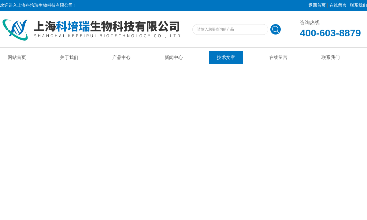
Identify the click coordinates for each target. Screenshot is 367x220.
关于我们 (69, 57)
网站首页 (17, 57)
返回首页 (317, 5)
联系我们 (358, 5)
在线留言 (338, 5)
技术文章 (226, 57)
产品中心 (121, 57)
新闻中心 (174, 57)
